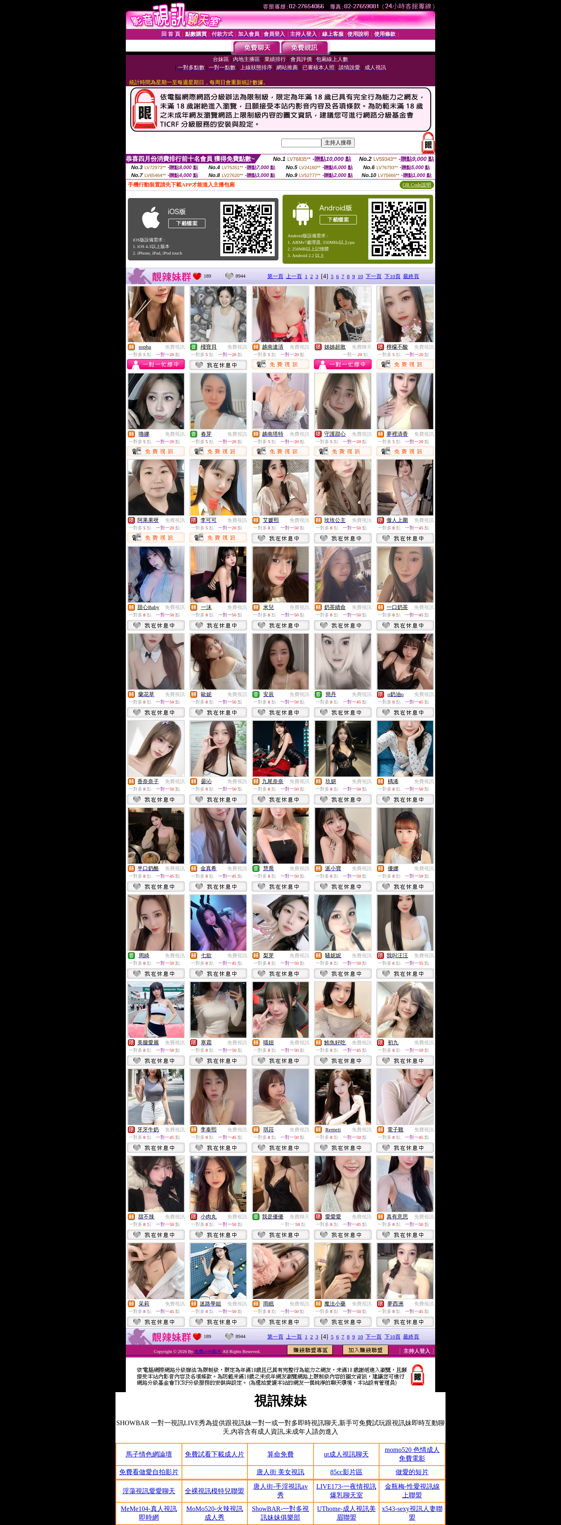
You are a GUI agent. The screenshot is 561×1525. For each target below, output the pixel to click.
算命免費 (280, 1454)
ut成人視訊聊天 (346, 1454)
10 (360, 276)
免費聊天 (362, 347)
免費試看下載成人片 (214, 1454)
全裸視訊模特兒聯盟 (214, 1490)
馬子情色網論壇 (149, 1454)
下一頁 (373, 276)
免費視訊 (175, 347)
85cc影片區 (346, 1471)
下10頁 (392, 276)
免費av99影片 (208, 1351)
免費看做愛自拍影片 (149, 1471)
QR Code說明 (417, 185)
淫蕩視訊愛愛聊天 (149, 1490)
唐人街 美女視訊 (280, 1471)
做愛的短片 (412, 1471)
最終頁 (411, 276)
